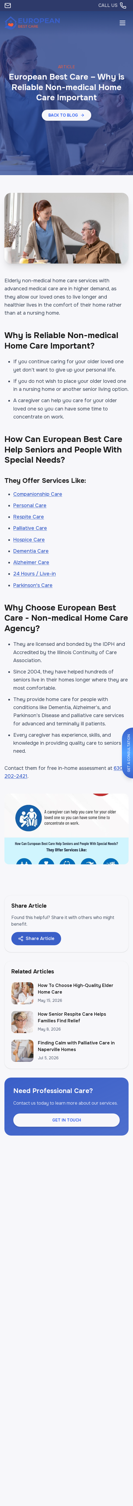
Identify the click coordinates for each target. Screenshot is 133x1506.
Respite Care (28, 517)
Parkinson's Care (33, 585)
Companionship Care (37, 494)
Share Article (36, 938)
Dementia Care (31, 551)
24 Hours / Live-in (34, 574)
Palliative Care (30, 528)
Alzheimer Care (31, 562)
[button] (66, 114)
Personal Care (29, 505)
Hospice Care (29, 540)
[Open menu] (122, 23)
